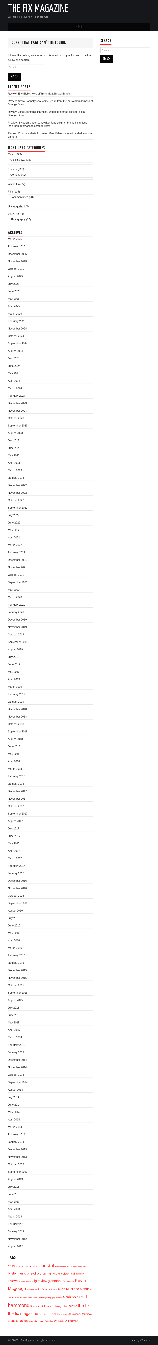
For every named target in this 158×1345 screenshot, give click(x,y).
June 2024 (14, 365)
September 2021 (17, 582)
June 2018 (14, 746)
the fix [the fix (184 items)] (83, 1305)
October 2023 (16, 418)
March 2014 (15, 1127)
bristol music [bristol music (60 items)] (17, 1273)
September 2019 (17, 642)
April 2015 (14, 1030)
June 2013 (14, 1194)
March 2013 (15, 1216)
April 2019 (14, 679)
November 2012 (17, 1239)
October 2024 (16, 336)
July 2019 (13, 657)
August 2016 (15, 910)
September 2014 (17, 1082)
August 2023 (15, 433)
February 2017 (16, 865)
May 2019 (14, 671)
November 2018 (17, 716)
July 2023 (13, 440)
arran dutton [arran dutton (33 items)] (33, 1266)
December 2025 (17, 254)
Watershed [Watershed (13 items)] (49, 1321)
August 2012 (15, 1246)
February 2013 (16, 1224)
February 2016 (16, 955)
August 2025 (15, 276)
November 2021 (17, 567)
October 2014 (16, 1074)
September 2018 (17, 731)
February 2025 (16, 321)
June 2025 (14, 291)
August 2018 (15, 739)
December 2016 (17, 880)
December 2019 (17, 619)
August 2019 (15, 649)
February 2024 (16, 395)
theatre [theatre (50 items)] (72, 1306)
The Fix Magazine (38, 9)
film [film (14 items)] (20, 1281)
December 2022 (17, 485)
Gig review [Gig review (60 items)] (39, 1281)
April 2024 (14, 380)
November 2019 (17, 627)
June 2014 (14, 1104)
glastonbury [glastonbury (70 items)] (56, 1281)
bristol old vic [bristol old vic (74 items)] (37, 1273)
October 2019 (16, 634)
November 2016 (17, 888)
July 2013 (13, 1186)
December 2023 (17, 403)
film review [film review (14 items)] (26, 1281)
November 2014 (17, 1067)
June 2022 (14, 522)
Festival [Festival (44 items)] (13, 1281)
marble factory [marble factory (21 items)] (41, 1289)
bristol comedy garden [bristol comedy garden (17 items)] (76, 1267)
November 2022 (17, 492)
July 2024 (13, 358)
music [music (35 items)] (61, 1288)
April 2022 (14, 537)
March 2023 (15, 470)
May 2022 (14, 530)
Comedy (15, 174)
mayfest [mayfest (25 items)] (53, 1289)
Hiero (133, 1340)
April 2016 (14, 940)
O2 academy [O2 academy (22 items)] (14, 1297)
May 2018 (14, 754)
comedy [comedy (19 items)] (80, 1274)
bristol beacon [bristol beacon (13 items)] (60, 1267)
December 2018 (17, 709)
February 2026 (16, 246)
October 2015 (16, 985)
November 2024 (17, 328)
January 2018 (16, 783)
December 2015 (17, 970)
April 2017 (14, 851)
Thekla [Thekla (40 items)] (54, 1314)
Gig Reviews (17, 159)
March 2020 (15, 597)
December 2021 (17, 559)
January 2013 (16, 1231)
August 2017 (15, 821)
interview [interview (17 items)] (70, 1281)
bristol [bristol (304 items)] (47, 1265)
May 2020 (14, 589)
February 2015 (16, 1045)
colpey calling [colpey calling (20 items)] (54, 1274)
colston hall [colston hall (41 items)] (68, 1273)
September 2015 (17, 992)
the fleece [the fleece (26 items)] (44, 1314)
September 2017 (17, 813)
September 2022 (17, 507)
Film (10, 191)
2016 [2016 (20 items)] (18, 1266)
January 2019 (16, 701)
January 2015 (16, 1052)
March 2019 (15, 686)
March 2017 (15, 858)
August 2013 (15, 1179)
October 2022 (16, 500)
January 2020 (16, 612)
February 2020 (16, 604)
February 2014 (16, 1134)
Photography (18, 219)
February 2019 (16, 694)
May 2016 (14, 933)
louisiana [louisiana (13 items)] (30, 1289)
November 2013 (17, 1156)
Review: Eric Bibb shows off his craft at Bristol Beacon (39, 93)
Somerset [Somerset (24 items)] (35, 1306)
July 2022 (13, 515)
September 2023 (17, 425)
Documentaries (19, 197)
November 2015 (17, 977)
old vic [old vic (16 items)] (42, 1298)
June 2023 (14, 448)
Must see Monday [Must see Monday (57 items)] (78, 1289)
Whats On (14, 184)
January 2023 (16, 477)
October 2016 (16, 895)
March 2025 (15, 313)
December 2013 (17, 1149)
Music (11, 154)
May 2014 (14, 1112)
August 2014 (15, 1089)
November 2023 (17, 410)
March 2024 (15, 388)
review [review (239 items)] (69, 1296)
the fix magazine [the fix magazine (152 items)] (23, 1313)
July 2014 (13, 1097)
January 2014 (16, 1142)
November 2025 (17, 261)
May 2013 (14, 1201)
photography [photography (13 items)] (50, 1298)
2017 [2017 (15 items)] (23, 1267)
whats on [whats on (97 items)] (61, 1320)
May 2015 (14, 1022)
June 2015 (14, 1015)
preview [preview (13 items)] (59, 1298)
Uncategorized (16, 206)
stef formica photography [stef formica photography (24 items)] (54, 1306)
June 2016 (14, 925)
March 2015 (15, 1037)
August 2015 (15, 1000)
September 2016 (17, 903)
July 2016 (13, 918)
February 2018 (16, 776)
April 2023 (14, 462)
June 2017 (14, 836)
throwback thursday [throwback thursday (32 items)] (80, 1314)
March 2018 (15, 768)
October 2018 (16, 724)
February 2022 (16, 552)
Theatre (12, 169)
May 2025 (14, 298)
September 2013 (17, 1171)
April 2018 (14, 761)
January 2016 (16, 962)
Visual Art (13, 214)
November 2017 (17, 798)
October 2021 (16, 574)
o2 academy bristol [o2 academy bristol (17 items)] (29, 1298)
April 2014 (14, 1119)
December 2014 (17, 1059)
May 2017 (14, 843)
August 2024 (15, 351)
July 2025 (13, 283)
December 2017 (17, 791)
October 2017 (16, 806)
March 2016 (15, 948)
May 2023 (14, 455)
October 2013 (16, 1164)
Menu (79, 26)
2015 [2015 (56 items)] (11, 1266)
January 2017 (16, 873)
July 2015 (13, 1007)
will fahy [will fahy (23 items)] (74, 1321)
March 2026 (15, 239)
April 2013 (14, 1209)
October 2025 (16, 268)
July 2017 (13, 828)
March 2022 (15, 545)
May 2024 (14, 373)
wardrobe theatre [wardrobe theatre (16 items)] (36, 1321)
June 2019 (14, 664)
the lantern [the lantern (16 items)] (64, 1314)
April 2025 (14, 306)
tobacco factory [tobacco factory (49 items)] (18, 1320)
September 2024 (17, 343)
